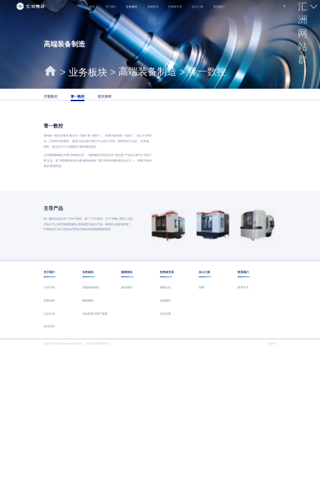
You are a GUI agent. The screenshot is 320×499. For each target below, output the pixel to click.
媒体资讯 (126, 287)
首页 (92, 6)
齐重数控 (50, 96)
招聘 (201, 287)
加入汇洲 (197, 6)
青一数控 (78, 96)
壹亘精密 (105, 96)
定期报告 (165, 300)
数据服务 (88, 300)
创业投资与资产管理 (94, 314)
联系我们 (218, 6)
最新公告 (165, 287)
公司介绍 (49, 287)
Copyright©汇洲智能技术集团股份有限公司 (64, 343)
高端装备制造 (90, 287)
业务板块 (131, 6)
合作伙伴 (49, 326)
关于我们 (110, 6)
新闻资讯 (153, 6)
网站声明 (272, 343)
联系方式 (243, 287)
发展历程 (49, 300)
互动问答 (165, 314)
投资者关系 (175, 6)
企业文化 (49, 314)
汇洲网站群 (303, 32)
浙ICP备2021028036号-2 (98, 343)
